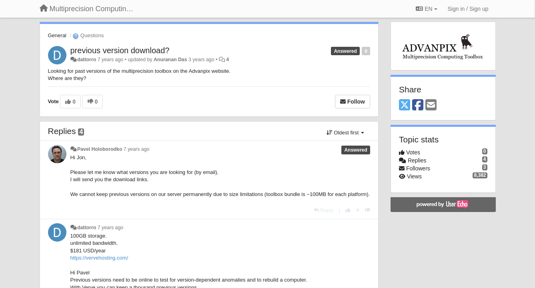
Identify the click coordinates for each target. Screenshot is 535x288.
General (57, 35)
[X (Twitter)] (404, 105)
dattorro (86, 59)
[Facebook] (417, 105)
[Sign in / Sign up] (468, 9)
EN (426, 9)
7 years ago (137, 149)
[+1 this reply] (348, 210)
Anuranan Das (170, 59)
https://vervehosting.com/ (99, 258)
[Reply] (324, 210)
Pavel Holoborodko (99, 149)
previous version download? (120, 50)
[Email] (431, 105)
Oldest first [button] (345, 133)
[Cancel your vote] (358, 210)
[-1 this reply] (367, 210)
